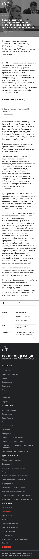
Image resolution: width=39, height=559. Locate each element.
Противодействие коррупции (13, 487)
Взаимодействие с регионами (13, 480)
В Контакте (3, 303)
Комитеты (6, 519)
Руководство (7, 414)
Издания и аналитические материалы (17, 499)
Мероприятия (7, 484)
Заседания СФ (7, 464)
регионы (27, 317)
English (5, 402)
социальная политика (22, 321)
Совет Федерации (9, 410)
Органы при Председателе (12, 437)
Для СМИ (5, 543)
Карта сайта (6, 394)
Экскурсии (6, 398)
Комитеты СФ (7, 426)
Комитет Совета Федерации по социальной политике (24, 333)
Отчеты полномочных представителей (17, 495)
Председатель (7, 516)
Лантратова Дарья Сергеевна (21, 327)
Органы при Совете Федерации (14, 441)
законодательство (21, 313)
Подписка (6, 386)
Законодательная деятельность (14, 468)
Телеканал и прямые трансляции (15, 539)
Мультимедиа (7, 535)
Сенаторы (6, 422)
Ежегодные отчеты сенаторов (13, 491)
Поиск (4, 378)
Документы (6, 472)
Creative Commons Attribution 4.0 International (17, 556)
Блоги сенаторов (8, 531)
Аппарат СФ (7, 434)
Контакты (6, 370)
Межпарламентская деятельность (15, 476)
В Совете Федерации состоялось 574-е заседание (16, 110)
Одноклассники (19, 303)
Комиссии (6, 430)
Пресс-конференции (10, 527)
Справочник (7, 390)
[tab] (19, 303)
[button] (35, 4)
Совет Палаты (7, 418)
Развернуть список (35, 303)
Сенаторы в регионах (10, 523)
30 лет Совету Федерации (12, 460)
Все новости (6, 15)
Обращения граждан (10, 374)
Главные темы (7, 508)
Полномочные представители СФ (15, 452)
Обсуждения (7, 382)
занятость (18, 317)
